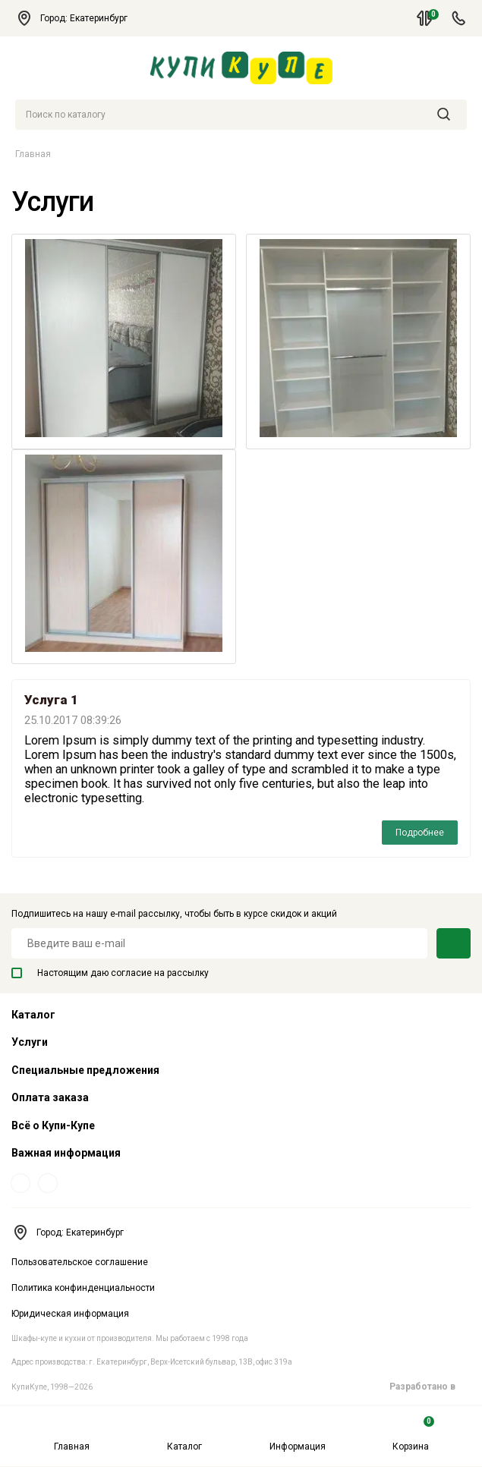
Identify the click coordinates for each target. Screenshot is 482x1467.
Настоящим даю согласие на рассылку (110, 973)
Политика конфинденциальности (83, 1288)
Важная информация (66, 1153)
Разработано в (430, 1386)
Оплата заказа (50, 1097)
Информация (297, 1434)
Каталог (184, 1434)
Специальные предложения (85, 1070)
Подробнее (419, 832)
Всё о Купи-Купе (53, 1125)
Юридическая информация (70, 1313)
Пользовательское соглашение (79, 1262)
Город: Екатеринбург (78, 18)
